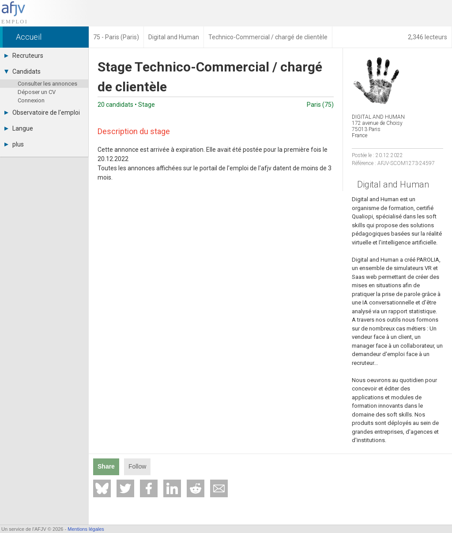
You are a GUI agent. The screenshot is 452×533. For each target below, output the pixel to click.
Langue (18, 128)
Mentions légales (86, 529)
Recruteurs (23, 55)
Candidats (22, 71)
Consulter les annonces (47, 83)
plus (14, 144)
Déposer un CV (37, 92)
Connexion (31, 100)
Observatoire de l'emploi (42, 112)
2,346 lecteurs (427, 37)
